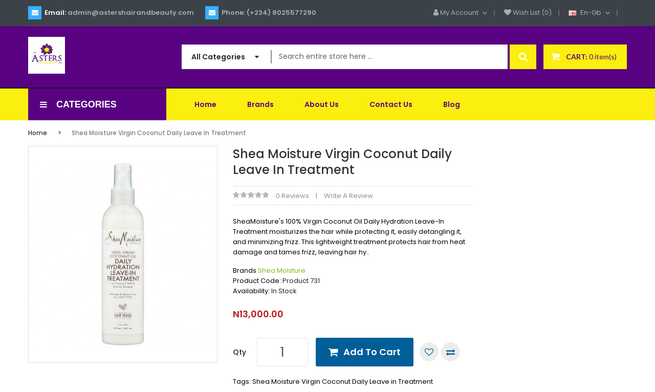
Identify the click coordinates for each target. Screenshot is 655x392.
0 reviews (292, 196)
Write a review (348, 196)
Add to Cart (372, 351)
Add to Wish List (429, 351)
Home (37, 132)
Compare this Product (450, 351)
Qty (239, 352)
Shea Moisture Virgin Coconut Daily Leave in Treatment (159, 132)
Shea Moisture (281, 270)
